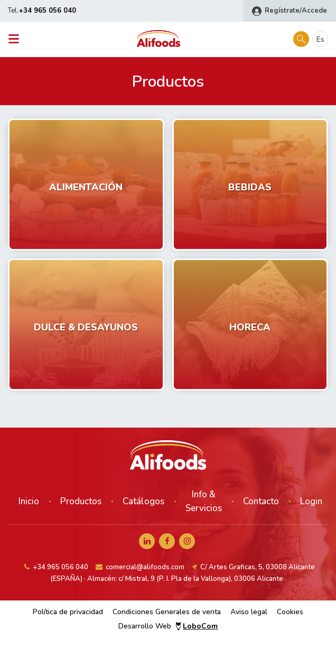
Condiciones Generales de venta (167, 612)
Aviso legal (248, 612)
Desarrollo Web (168, 626)
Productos (80, 501)
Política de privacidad (68, 612)
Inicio (28, 501)
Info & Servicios (203, 501)
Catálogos (143, 501)
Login (311, 501)
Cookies (290, 612)
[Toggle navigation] (16, 39)
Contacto (261, 501)
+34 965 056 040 (47, 10)
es (320, 39)
